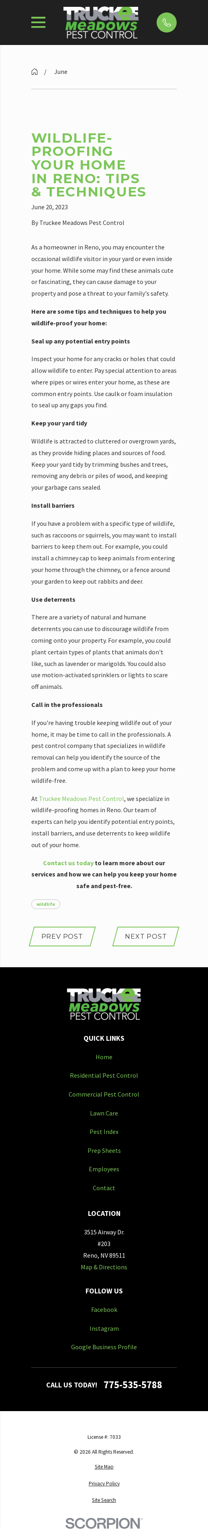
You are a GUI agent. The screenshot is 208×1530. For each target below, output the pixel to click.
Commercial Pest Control (104, 1094)
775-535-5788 (133, 1385)
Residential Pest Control (104, 1075)
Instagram (104, 1328)
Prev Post (62, 936)
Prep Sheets (104, 1150)
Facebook (104, 1309)
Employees (104, 1169)
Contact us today (68, 863)
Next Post (146, 936)
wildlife (46, 904)
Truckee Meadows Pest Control (81, 799)
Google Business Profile (104, 1347)
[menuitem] (104, 1467)
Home (104, 1057)
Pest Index (104, 1132)
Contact (104, 1188)
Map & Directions (104, 1267)
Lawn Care (104, 1113)
